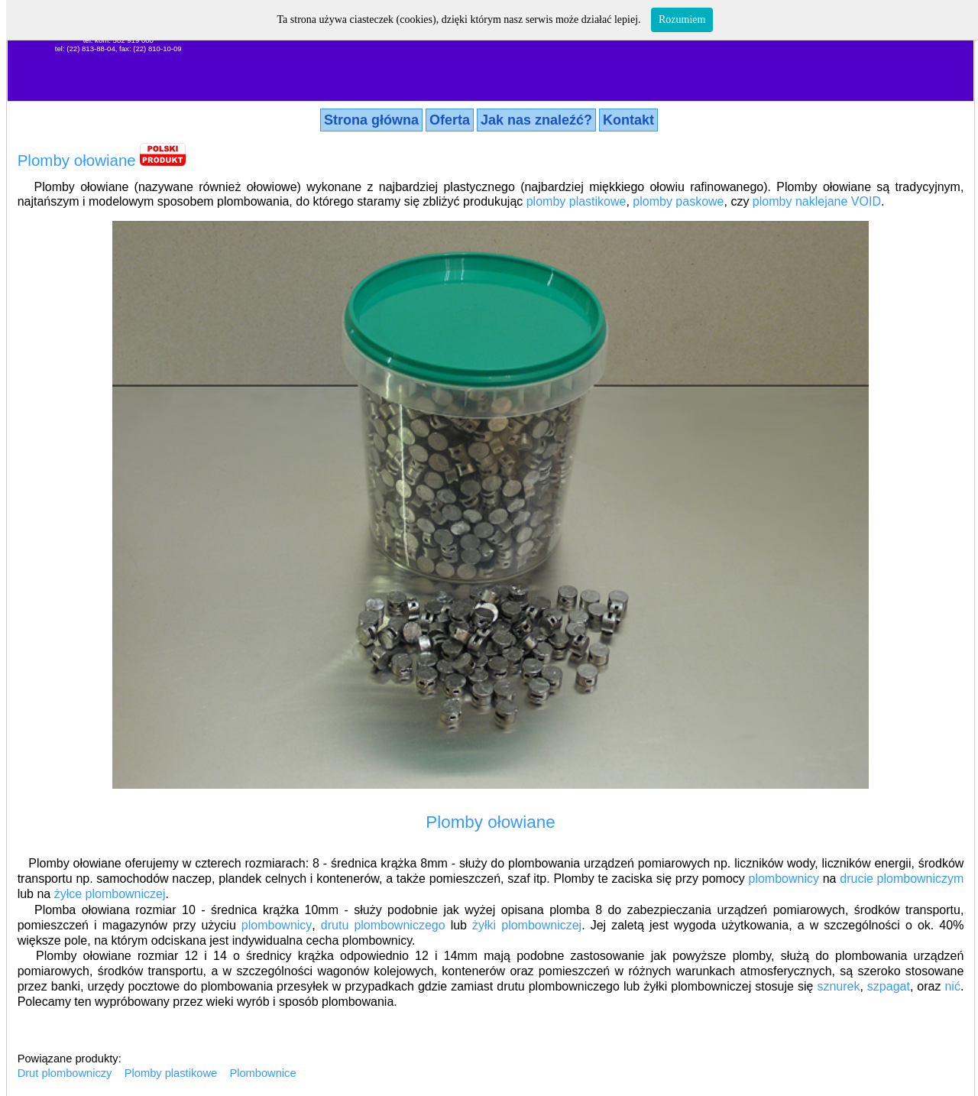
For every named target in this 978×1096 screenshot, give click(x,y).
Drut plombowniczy (65, 1073)
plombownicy (784, 878)
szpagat (888, 986)
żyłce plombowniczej (110, 893)
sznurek (838, 986)
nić (952, 986)
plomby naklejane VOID (817, 201)
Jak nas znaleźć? (536, 120)
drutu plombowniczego (383, 925)
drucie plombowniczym (901, 878)
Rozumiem (682, 19)
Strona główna (371, 120)
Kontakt (628, 120)
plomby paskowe (678, 201)
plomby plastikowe (576, 201)
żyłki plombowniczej (526, 925)
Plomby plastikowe (171, 1073)
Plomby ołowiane (77, 160)
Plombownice (262, 1073)
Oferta (449, 120)
